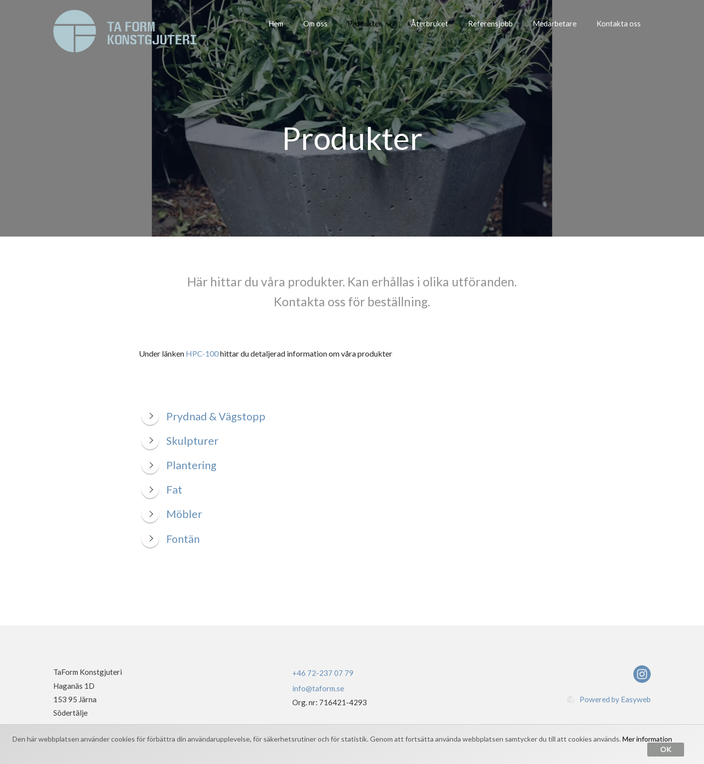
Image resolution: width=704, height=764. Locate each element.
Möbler (171, 514)
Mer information (647, 739)
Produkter (370, 23)
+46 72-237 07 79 (322, 672)
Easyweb (636, 699)
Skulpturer (180, 440)
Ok (665, 749)
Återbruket (429, 23)
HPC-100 (202, 353)
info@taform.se (318, 688)
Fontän (170, 538)
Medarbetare (555, 23)
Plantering (179, 465)
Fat (161, 489)
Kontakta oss (618, 23)
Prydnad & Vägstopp (203, 416)
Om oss (315, 23)
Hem (275, 23)
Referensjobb (490, 23)
